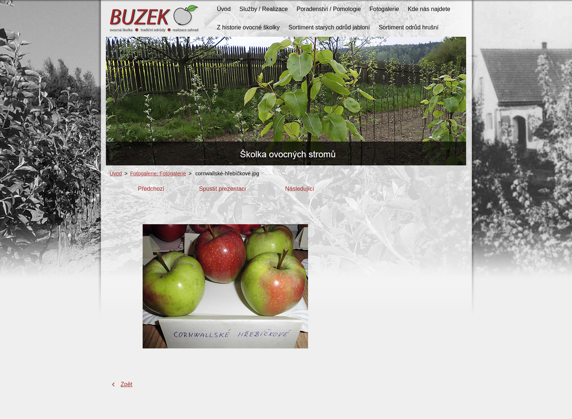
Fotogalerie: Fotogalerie (158, 173)
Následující (299, 189)
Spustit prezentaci (222, 189)
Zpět (126, 384)
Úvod (116, 173)
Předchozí (151, 189)
